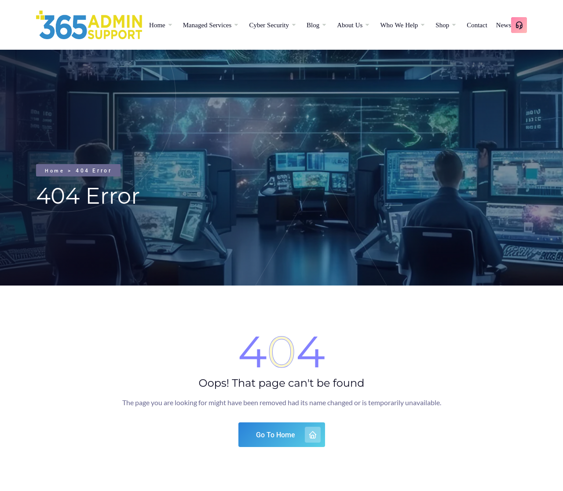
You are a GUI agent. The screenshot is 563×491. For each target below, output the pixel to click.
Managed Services (207, 24)
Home (157, 24)
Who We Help (399, 24)
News (503, 24)
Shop (442, 24)
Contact (477, 24)
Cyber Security (269, 24)
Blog (313, 24)
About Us (349, 24)
